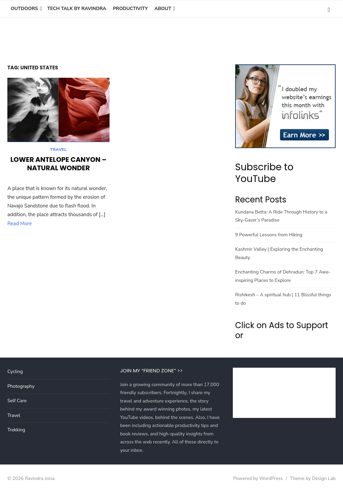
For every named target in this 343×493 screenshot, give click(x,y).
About (162, 8)
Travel (58, 150)
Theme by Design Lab (313, 478)
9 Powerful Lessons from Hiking (268, 235)
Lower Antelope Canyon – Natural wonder (58, 165)
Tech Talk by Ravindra (76, 8)
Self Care (16, 400)
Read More (19, 224)
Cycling (15, 371)
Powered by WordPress (258, 478)
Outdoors (24, 8)
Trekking (16, 430)
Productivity (130, 8)
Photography (21, 386)
